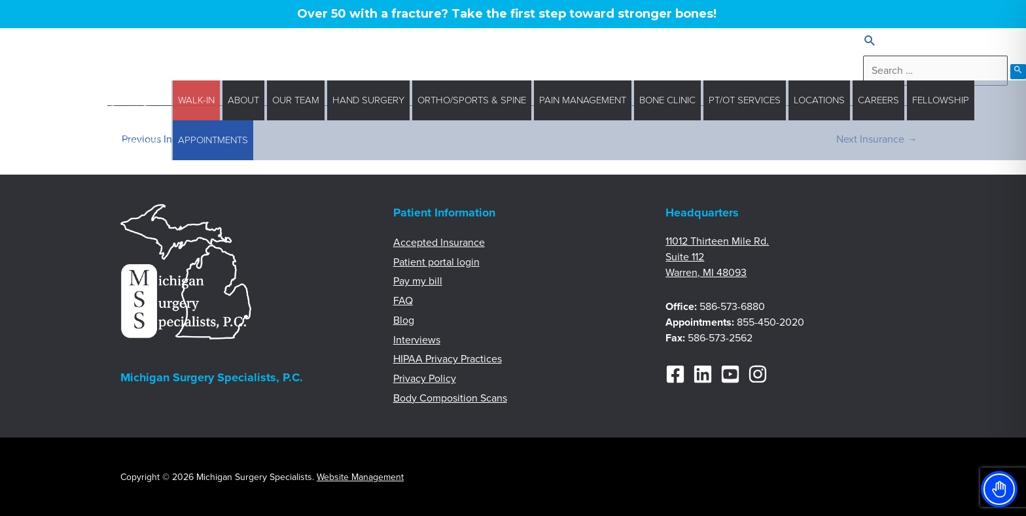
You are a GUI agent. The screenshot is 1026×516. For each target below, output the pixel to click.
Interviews (416, 340)
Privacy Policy (424, 378)
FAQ (403, 300)
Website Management (360, 477)
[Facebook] (675, 374)
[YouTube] (730, 374)
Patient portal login (436, 262)
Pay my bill (417, 281)
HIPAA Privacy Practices (447, 359)
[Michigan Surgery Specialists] (130, 119)
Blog (403, 320)
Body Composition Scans (450, 398)
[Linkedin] (703, 374)
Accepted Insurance (439, 242)
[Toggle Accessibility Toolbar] (999, 489)
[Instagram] (758, 374)
